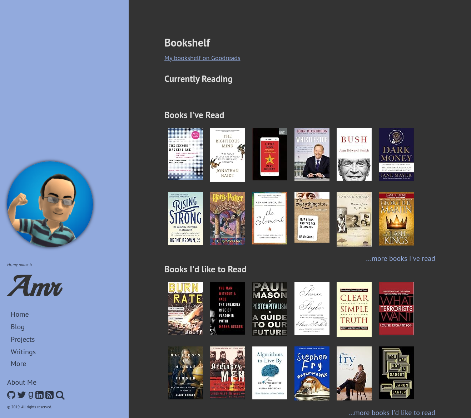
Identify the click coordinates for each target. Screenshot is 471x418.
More (18, 363)
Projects (23, 339)
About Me (21, 382)
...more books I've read (400, 258)
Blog (18, 326)
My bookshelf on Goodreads (202, 58)
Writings (23, 351)
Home (20, 314)
